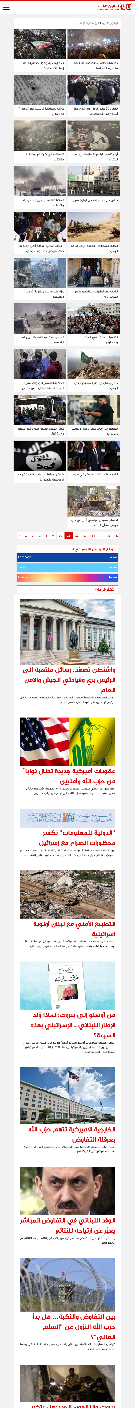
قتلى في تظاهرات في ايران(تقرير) (95, 200)
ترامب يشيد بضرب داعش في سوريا (95, 474)
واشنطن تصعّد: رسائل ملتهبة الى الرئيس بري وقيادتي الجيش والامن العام (69, 679)
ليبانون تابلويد (109, 23)
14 (93, 535)
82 (117, 535)
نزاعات (81, 23)
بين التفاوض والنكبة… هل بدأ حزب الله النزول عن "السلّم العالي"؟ (74, 1326)
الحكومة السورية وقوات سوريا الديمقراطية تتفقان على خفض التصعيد (43, 388)
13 (85, 535)
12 (76, 535)
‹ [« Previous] (19, 535)
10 (60, 535)
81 (108, 535)
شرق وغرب (93, 23)
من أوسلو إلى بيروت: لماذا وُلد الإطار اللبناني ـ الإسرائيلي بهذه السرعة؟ (72, 1025)
